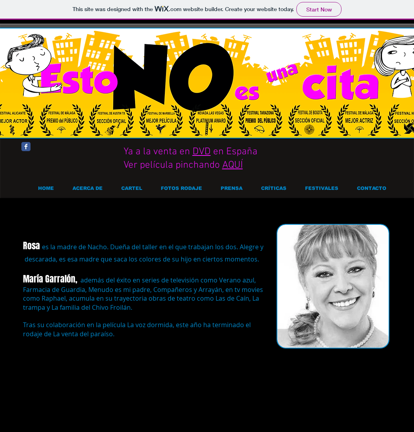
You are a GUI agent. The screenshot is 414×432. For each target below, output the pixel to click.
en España (234, 152)
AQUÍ (232, 165)
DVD (202, 152)
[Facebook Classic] (26, 146)
